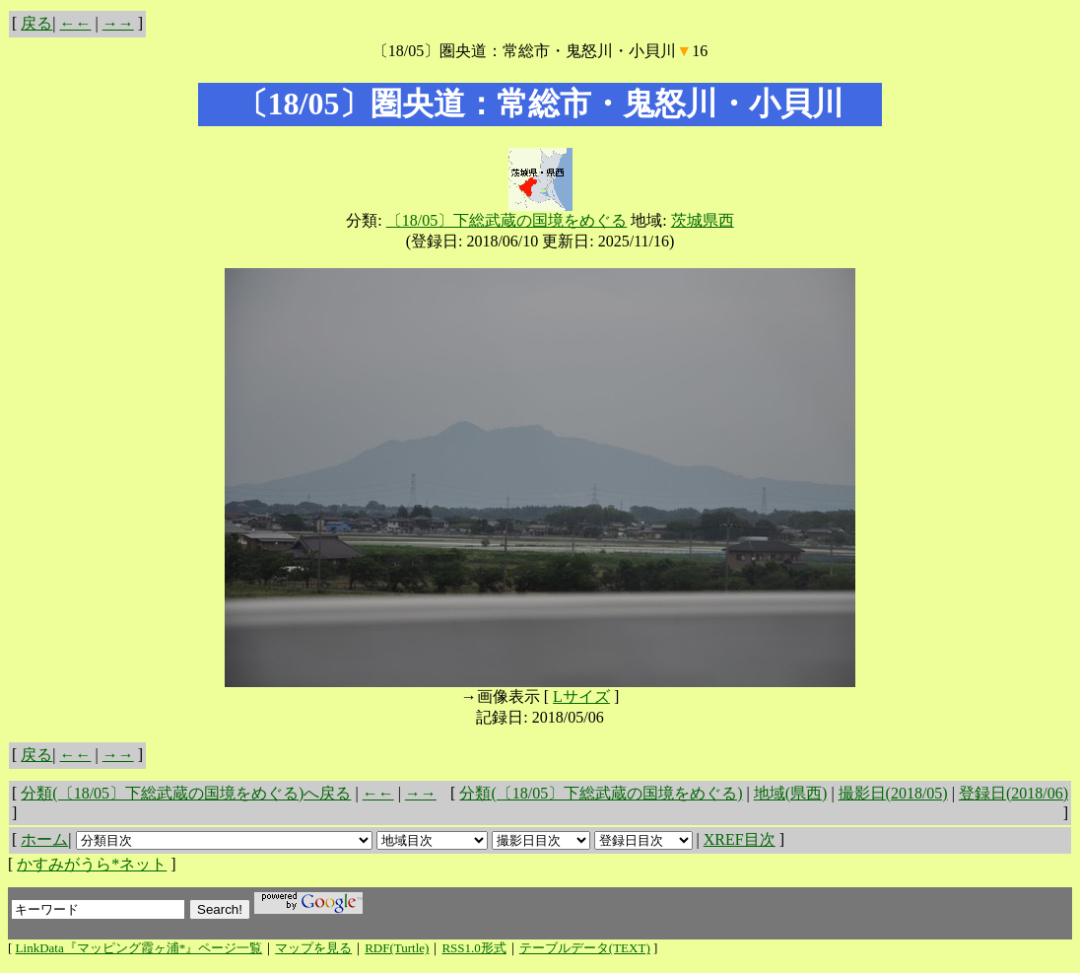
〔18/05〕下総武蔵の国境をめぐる (506, 220)
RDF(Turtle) (397, 947)
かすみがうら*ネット (92, 864)
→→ (118, 23)
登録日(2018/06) (1013, 793)
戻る (36, 23)
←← (76, 23)
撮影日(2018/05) (893, 793)
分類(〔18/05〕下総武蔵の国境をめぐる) (600, 793)
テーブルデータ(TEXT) (584, 947)
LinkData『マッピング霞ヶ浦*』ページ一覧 (139, 947)
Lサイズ (581, 696)
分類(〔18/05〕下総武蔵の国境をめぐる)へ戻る (186, 793)
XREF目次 (740, 839)
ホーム (44, 839)
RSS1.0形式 (473, 947)
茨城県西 (702, 220)
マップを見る (313, 947)
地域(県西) (791, 793)
